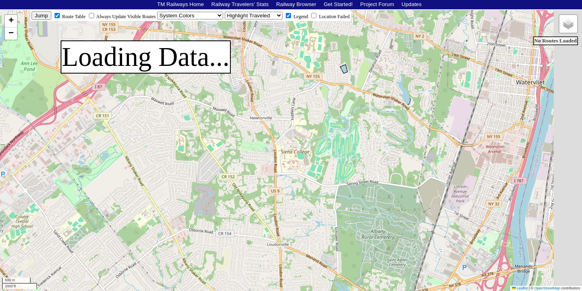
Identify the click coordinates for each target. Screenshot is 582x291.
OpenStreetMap (547, 288)
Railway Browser (296, 4)
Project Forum (377, 4)
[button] (11, 21)
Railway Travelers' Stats (240, 4)
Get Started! (338, 4)
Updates (412, 4)
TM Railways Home (180, 4)
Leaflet (520, 288)
